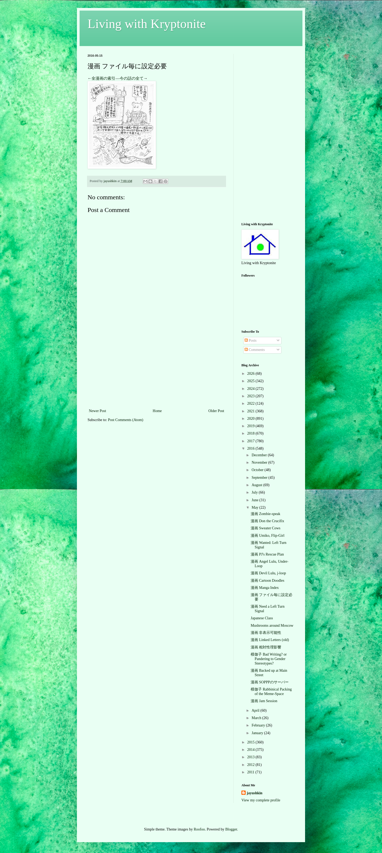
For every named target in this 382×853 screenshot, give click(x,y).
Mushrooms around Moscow (272, 626)
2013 (251, 757)
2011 (251, 772)
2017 (251, 441)
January (257, 733)
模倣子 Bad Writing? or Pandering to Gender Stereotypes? (269, 658)
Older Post (216, 411)
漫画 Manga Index (265, 588)
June (255, 500)
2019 (251, 426)
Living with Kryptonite (147, 24)
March (256, 718)
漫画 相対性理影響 (266, 647)
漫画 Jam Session (264, 701)
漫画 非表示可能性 (266, 633)
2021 (251, 411)
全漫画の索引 (103, 78)
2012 (251, 765)
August (257, 485)
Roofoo (199, 829)
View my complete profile (260, 800)
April (255, 710)
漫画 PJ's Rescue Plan (267, 554)
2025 (251, 381)
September (259, 478)
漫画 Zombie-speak (265, 514)
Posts (251, 340)
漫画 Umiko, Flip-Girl (267, 536)
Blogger (231, 829)
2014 (251, 750)
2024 (251, 389)
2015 (251, 742)
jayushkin (254, 793)
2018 (251, 433)
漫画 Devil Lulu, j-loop (268, 573)
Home (157, 411)
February (258, 725)
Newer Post (97, 411)
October (257, 470)
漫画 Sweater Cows (265, 528)
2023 (251, 396)
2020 (251, 419)
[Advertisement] (156, 368)
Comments (255, 350)
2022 (251, 403)
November (259, 462)
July (255, 492)
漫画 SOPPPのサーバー (270, 682)
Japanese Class (262, 618)
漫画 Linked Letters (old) (270, 640)
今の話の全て (132, 78)
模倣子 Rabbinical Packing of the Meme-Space (271, 691)
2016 (251, 448)
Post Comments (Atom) (125, 420)
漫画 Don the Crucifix (267, 521)
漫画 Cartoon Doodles (267, 581)
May (255, 507)
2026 (251, 374)
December (259, 455)
